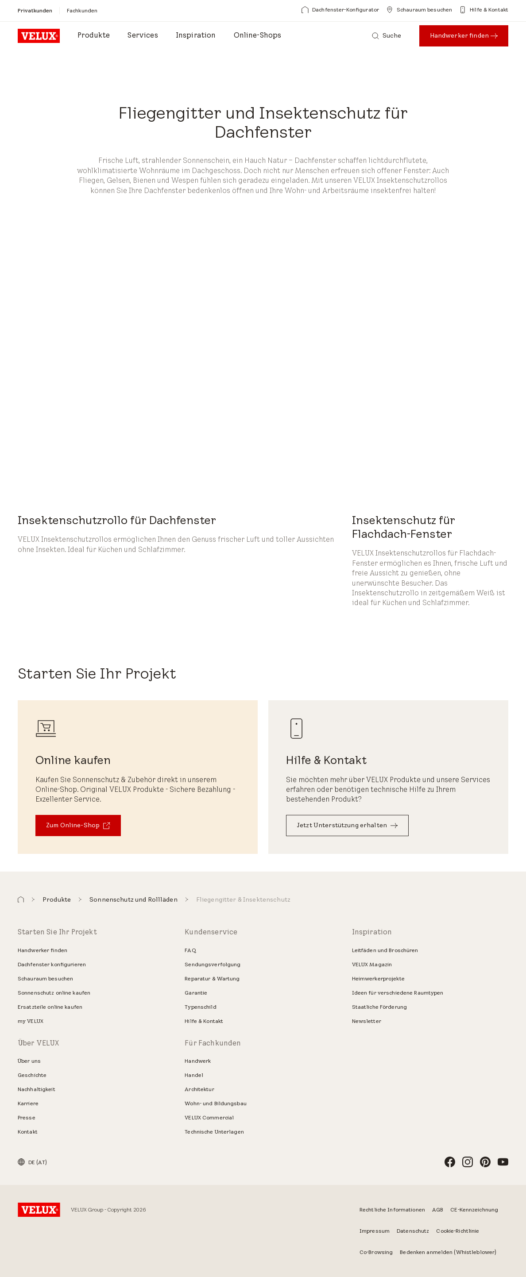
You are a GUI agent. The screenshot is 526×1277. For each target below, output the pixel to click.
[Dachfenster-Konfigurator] (340, 9)
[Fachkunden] (82, 10)
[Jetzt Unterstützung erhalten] (347, 825)
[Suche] (387, 35)
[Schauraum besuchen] (419, 9)
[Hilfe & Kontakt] (483, 9)
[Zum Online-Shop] (78, 825)
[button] (21, 899)
